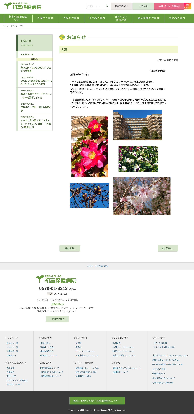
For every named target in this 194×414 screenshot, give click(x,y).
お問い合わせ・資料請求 (169, 6)
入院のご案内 (45, 363)
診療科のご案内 (46, 347)
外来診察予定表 (46, 351)
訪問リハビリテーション (123, 347)
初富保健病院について (16, 363)
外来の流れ (45, 343)
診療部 (78, 343)
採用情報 (143, 6)
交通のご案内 (58, 319)
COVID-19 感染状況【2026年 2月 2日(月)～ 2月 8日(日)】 (36, 80)
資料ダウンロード (14, 384)
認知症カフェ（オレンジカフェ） (166, 360)
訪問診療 (116, 343)
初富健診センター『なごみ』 (88, 368)
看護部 (78, 347)
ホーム (6, 26)
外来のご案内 (45, 338)
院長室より (11, 355)
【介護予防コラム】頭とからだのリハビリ (170, 355)
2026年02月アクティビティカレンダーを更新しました (36, 94)
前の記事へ (70, 248)
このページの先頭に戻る (97, 266)
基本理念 (10, 372)
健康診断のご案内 (83, 376)
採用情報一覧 (12, 351)
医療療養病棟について (49, 368)
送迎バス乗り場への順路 (164, 347)
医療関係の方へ (122, 6)
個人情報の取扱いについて (163, 378)
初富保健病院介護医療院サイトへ (96, 401)
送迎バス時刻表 (160, 343)
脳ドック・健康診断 (83, 363)
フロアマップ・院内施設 (17, 380)
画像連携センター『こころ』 (88, 355)
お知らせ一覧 (27, 54)
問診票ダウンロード (48, 355)
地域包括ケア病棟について (51, 372)
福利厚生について (120, 372)
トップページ (11, 338)
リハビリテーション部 (85, 351)
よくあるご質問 (158, 369)
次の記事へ (167, 248)
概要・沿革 (11, 376)
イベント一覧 (12, 347)
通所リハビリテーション (123, 351)
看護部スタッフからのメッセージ (127, 368)
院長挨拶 (10, 368)
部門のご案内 (80, 338)
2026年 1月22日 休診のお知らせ (36, 107)
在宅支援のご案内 (120, 338)
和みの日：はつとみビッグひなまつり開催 (36, 67)
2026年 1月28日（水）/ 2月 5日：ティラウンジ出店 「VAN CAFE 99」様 (36, 122)
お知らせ (14, 26)
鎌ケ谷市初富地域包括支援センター (167, 364)
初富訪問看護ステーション (124, 355)
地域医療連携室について (50, 376)
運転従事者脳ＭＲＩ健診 (86, 372)
